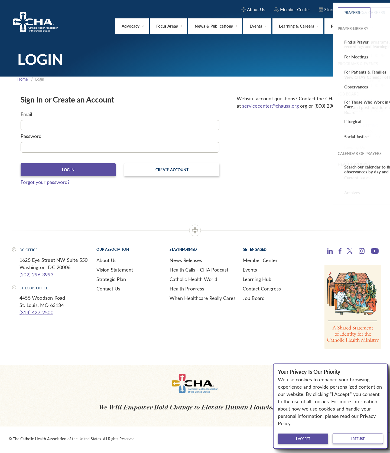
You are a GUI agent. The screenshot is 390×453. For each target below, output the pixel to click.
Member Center (260, 261)
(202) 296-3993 (36, 276)
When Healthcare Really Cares (203, 299)
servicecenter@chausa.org (270, 106)
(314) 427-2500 (36, 313)
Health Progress (187, 290)
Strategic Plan (111, 280)
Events (250, 271)
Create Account (172, 170)
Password (31, 137)
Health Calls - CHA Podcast (199, 271)
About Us (106, 261)
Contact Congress (262, 290)
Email (26, 114)
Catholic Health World (193, 280)
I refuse (358, 439)
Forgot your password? (45, 183)
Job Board (254, 299)
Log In (68, 170)
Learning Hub (257, 280)
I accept (303, 439)
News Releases (186, 261)
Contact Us (108, 290)
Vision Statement (114, 271)
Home (23, 79)
